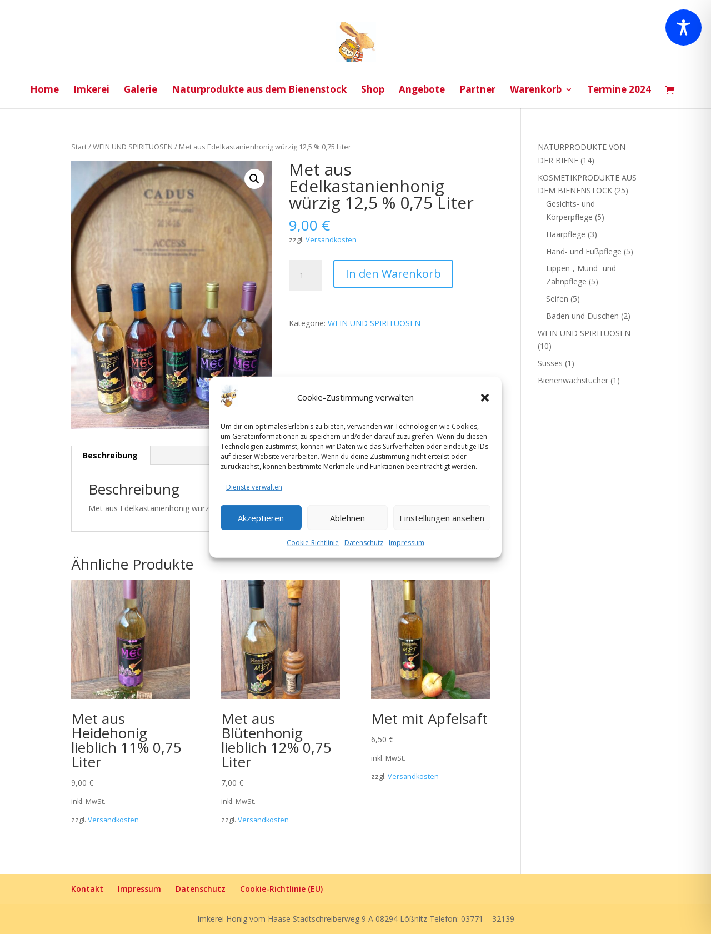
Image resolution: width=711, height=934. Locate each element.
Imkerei (91, 91)
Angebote (422, 91)
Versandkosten (331, 239)
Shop (372, 91)
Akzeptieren (261, 517)
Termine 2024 (619, 91)
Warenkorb (536, 91)
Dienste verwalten (254, 487)
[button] (484, 397)
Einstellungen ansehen (441, 517)
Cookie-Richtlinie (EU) (281, 888)
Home (44, 91)
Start (79, 147)
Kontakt (87, 888)
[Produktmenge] (305, 275)
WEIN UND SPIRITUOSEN (133, 147)
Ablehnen (347, 517)
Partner (477, 91)
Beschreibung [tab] (110, 455)
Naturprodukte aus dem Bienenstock (259, 91)
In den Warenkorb (393, 273)
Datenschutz (363, 542)
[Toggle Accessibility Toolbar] (683, 27)
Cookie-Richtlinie (313, 542)
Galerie (140, 91)
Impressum (406, 542)
